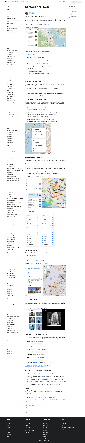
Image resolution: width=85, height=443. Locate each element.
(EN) (51, 399)
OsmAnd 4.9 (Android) (11, 54)
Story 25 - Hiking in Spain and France (13, 150)
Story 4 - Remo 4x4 (10, 235)
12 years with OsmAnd (11, 119)
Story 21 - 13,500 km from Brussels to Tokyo (15, 170)
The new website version (11, 125)
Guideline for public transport (12, 243)
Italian (45, 427)
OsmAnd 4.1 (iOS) (10, 132)
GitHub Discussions (29, 422)
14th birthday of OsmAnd (11, 64)
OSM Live (8, 309)
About (8, 436)
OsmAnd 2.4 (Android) (11, 306)
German (45, 425)
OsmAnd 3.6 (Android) (11, 172)
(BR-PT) (63, 399)
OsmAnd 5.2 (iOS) (10, 30)
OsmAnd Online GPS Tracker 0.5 (13, 225)
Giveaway (8, 256)
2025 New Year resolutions (12, 50)
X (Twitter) (43, 397)
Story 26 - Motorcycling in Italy (12, 149)
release (29, 405)
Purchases (9, 427)
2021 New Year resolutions (12, 147)
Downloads (9, 430)
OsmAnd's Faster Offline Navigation (13, 39)
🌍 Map (22, 1)
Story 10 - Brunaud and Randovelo (13, 218)
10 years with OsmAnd (11, 160)
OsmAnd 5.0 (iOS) (10, 43)
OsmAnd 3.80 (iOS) (10, 154)
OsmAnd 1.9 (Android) (11, 342)
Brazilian (45, 434)
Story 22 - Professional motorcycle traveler (15, 168)
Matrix (27, 432)
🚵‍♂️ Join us (27, 1)
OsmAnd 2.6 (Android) (11, 293)
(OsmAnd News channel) (44, 399)
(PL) (26, 401)
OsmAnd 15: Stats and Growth (12, 41)
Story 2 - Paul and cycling (11, 239)
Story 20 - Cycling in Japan (11, 176)
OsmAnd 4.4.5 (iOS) (10, 94)
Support (63, 429)
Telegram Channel (29, 430)
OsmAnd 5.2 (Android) (11, 32)
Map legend (9, 429)
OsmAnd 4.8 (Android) (11, 62)
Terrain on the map (10, 102)
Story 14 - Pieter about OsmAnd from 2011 (15, 202)
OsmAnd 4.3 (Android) (11, 110)
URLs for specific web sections (43, 63)
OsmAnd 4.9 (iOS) (10, 52)
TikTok (39, 397)
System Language (72, 6)
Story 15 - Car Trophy (11, 200)
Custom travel (9, 265)
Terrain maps (9, 86)
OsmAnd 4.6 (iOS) (10, 78)
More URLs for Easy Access (73, 14)
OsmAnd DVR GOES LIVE (11, 336)
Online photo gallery (37, 260)
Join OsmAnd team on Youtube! (12, 338)
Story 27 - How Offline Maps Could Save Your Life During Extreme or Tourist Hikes (14, 115)
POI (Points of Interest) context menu (40, 59)
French (45, 423)
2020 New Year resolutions (12, 188)
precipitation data (51, 379)
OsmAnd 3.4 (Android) (11, 216)
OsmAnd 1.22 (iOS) (10, 320)
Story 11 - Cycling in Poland (12, 214)
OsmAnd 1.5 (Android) (11, 351)
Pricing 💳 (9, 422)
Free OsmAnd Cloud (10, 84)
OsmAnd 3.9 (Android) (11, 140)
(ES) (61, 399)
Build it (8, 432)
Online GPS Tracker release (12, 259)
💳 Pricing (17, 1)
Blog (13, 1)
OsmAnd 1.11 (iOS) (10, 322)
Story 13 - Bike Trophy (11, 204)
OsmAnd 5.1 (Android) (11, 36)
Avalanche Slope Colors (11, 23)
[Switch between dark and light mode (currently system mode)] (83, 2)
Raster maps (9, 90)
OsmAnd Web (46, 24)
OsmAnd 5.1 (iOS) (10, 38)
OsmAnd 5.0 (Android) (11, 45)
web (33, 405)
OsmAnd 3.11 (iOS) (10, 186)
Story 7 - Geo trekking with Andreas (13, 227)
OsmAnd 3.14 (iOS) (10, 164)
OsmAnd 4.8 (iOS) (10, 60)
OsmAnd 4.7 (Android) (11, 68)
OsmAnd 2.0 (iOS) (10, 285)
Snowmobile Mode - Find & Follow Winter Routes (14, 21)
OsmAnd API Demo (10, 307)
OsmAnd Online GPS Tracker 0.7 (13, 210)
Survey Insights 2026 (10, 13)
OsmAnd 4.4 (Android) (11, 100)
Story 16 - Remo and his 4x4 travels (13, 194)
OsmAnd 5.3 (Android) (11, 11)
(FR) (54, 399)
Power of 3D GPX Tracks (11, 56)
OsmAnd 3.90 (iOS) (10, 142)
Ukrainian (45, 429)
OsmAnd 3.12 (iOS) (10, 174)
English (45, 422)
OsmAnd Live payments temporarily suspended (13, 278)
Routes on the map (10, 118)
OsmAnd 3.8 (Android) (11, 152)
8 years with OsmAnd (11, 269)
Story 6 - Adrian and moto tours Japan (14, 231)
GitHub (65, 1)
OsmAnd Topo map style (11, 304)
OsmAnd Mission (10, 263)
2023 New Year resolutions (12, 106)
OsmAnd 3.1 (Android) (11, 261)
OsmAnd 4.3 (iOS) (10, 108)
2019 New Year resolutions (12, 254)
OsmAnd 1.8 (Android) (11, 344)
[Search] (76, 2)
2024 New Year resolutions (12, 74)
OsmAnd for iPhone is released (12, 332)
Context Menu (32, 56)
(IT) (52, 399)
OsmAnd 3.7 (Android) (11, 166)
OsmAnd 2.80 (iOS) (10, 224)
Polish (45, 430)
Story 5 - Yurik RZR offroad (12, 233)
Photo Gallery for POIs (35, 60)
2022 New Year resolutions (12, 130)
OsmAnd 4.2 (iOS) (10, 123)
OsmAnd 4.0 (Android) (11, 136)
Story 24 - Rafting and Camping (12, 156)
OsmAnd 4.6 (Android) (11, 76)
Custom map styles (10, 92)
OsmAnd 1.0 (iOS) (10, 328)
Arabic (45, 436)
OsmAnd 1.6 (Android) (11, 353)
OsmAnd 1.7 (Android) (11, 346)
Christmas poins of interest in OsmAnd (14, 302)
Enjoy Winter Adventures (11, 18)
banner (42, 376)
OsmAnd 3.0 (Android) (11, 271)
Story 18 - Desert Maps (11, 182)
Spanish (45, 432)
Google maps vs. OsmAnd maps (13, 316)
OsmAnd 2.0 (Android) (11, 330)
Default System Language (32, 54)
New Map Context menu (73, 8)
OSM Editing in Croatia (11, 112)
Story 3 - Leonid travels (11, 237)
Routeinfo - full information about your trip (15, 198)
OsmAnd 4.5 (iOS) (10, 80)
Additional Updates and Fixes (73, 17)
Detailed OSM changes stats (12, 258)
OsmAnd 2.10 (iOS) (10, 273)
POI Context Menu (73, 11)
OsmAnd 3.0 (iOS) (10, 208)
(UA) (59, 399)
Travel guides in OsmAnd (11, 267)
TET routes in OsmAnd (11, 82)
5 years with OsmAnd (11, 324)
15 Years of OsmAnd (10, 34)
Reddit (46, 397)
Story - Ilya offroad (10, 241)
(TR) (30, 401)
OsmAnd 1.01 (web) (10, 58)
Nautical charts (9, 334)
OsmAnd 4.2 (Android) (11, 121)
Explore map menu (72, 9)
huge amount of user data (56, 381)
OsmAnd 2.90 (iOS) (10, 212)
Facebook (35, 397)
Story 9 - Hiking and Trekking (12, 220)
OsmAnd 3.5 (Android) (11, 196)
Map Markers (9, 287)
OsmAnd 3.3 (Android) (11, 245)
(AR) (28, 401)
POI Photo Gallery (73, 13)
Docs (9, 1)
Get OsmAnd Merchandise (68, 427)
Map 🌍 (8, 423)
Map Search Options (35, 57)
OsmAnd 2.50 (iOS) (10, 249)
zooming (45, 384)
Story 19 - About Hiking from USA (13, 178)
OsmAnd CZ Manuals (66, 425)
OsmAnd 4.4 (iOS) (10, 98)
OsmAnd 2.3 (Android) (11, 311)
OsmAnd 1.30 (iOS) (10, 295)
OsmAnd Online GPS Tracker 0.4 (13, 247)
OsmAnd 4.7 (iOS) (10, 66)
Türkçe (45, 438)
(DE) (57, 399)
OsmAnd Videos (10, 280)
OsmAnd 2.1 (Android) (11, 326)
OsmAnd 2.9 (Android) (11, 275)
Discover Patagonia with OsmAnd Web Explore (14, 15)
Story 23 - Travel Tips (10, 158)
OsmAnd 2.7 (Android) (11, 291)
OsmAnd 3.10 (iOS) (10, 190)
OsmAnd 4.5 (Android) (11, 88)
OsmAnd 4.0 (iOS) (10, 138)
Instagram (52, 397)
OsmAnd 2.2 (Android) (11, 318)
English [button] (59, 1)
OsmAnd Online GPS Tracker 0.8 (13, 180)
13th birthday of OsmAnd (11, 96)
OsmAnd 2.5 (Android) (11, 300)
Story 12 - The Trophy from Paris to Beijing (14, 206)
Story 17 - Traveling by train (12, 192)
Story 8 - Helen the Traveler (12, 222)
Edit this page (28, 407)
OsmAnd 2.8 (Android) (11, 289)
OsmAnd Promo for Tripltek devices (13, 70)
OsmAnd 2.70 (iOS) (10, 229)
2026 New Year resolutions (12, 28)
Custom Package (10, 162)
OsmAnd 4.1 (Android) (11, 134)
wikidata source (50, 162)
